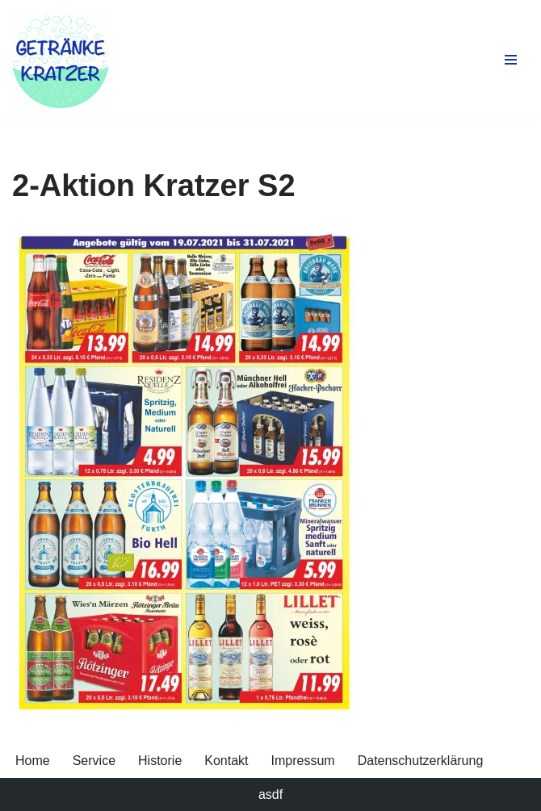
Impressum (303, 760)
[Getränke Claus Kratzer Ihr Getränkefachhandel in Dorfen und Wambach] (60, 59)
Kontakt (226, 760)
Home (32, 760)
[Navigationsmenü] (511, 60)
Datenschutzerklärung (421, 760)
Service (94, 760)
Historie (160, 760)
